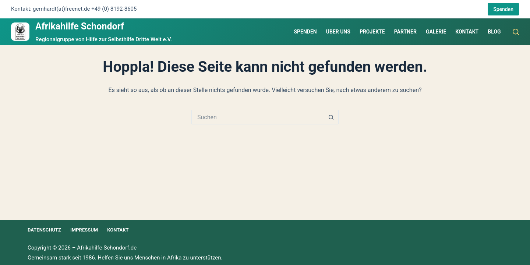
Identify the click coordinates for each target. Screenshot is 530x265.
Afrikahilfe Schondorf (79, 26)
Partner (405, 32)
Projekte (372, 32)
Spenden (503, 9)
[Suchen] (516, 32)
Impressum (84, 230)
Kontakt (466, 32)
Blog (494, 32)
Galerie (436, 32)
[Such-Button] (331, 117)
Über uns (338, 32)
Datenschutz (44, 230)
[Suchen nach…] (257, 117)
